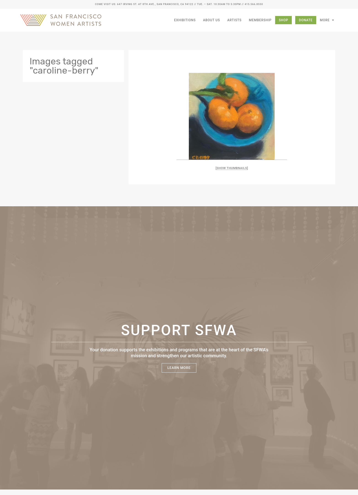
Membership (260, 20)
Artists (234, 20)
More (327, 20)
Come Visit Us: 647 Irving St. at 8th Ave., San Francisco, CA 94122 (144, 4)
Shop (283, 20)
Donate (306, 20)
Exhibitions (185, 20)
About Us (211, 20)
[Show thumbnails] (232, 168)
